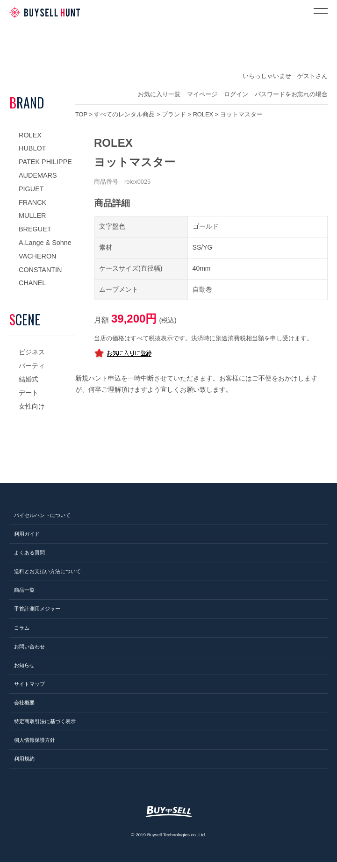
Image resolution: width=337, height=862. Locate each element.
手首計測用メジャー (37, 608)
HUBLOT (32, 148)
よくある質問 (29, 552)
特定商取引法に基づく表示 (45, 721)
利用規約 (24, 758)
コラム (21, 628)
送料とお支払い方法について (47, 571)
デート (28, 392)
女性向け (32, 406)
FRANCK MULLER (32, 209)
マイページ (202, 94)
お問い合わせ (29, 646)
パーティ (32, 365)
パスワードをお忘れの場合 (291, 94)
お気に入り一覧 (159, 94)
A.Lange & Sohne (45, 242)
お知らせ (24, 665)
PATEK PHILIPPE (45, 161)
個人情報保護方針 (34, 740)
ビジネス (32, 352)
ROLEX (30, 135)
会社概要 (24, 702)
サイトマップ (29, 684)
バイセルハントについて (42, 515)
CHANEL (32, 283)
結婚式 (28, 379)
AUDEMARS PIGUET (38, 182)
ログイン (236, 94)
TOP (81, 114)
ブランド (174, 114)
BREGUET (35, 229)
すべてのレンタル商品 (124, 114)
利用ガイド (27, 534)
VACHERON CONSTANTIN (40, 262)
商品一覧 (24, 590)
